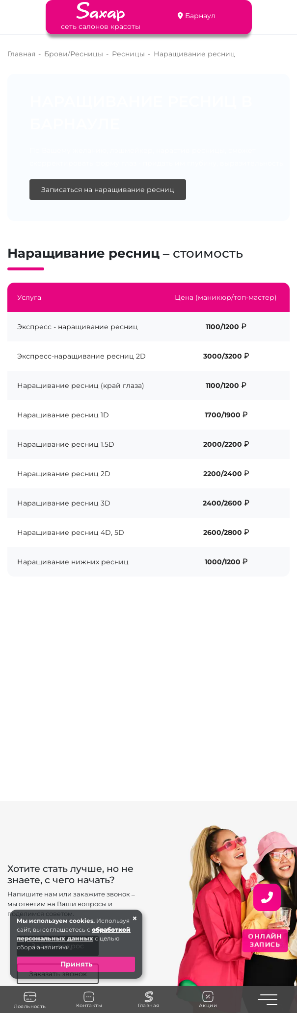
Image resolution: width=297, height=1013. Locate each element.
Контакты (89, 1000)
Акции (208, 999)
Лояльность (30, 1000)
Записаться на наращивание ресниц (107, 189)
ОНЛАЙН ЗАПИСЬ (265, 940)
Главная (149, 1000)
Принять (76, 964)
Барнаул (200, 15)
